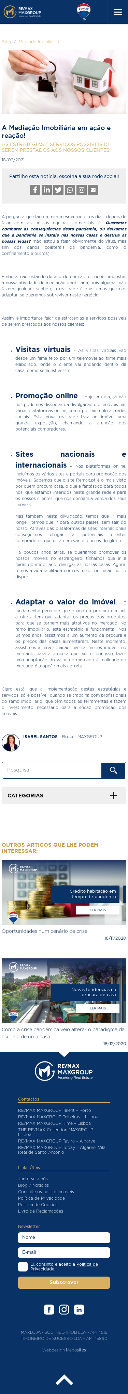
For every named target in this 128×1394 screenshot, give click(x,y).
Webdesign (53, 1350)
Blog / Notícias (33, 1185)
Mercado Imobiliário (39, 42)
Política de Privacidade (41, 1198)
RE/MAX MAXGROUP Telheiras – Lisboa (58, 1117)
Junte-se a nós (33, 1179)
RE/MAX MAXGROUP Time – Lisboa (54, 1123)
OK (113, 770)
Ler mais (98, 910)
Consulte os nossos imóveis (46, 1192)
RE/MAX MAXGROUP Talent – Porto (54, 1110)
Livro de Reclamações (40, 1211)
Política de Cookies (37, 1205)
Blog (6, 42)
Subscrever (64, 1282)
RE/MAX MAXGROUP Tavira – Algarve (56, 1141)
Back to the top (64, 1380)
